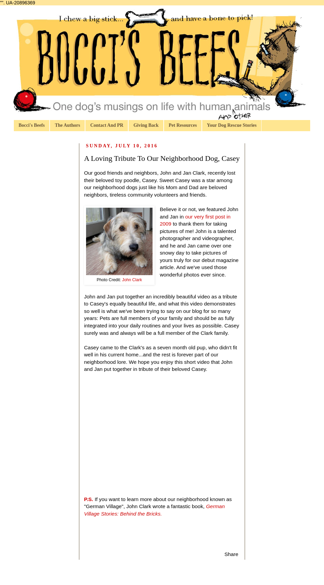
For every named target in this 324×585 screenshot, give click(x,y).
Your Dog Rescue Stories (231, 125)
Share (231, 554)
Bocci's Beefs (32, 125)
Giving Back (145, 125)
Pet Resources (183, 125)
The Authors (67, 125)
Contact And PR (106, 125)
